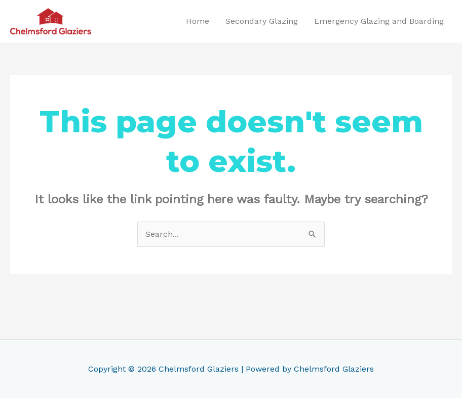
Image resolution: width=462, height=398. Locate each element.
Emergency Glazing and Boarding (379, 21)
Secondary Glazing (261, 21)
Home (197, 21)
